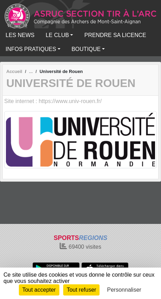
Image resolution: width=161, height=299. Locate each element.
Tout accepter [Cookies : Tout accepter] (39, 290)
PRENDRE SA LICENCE (115, 35)
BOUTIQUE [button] (86, 49)
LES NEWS (20, 35)
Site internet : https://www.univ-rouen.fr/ (53, 101)
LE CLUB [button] (57, 35)
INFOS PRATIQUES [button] (31, 49)
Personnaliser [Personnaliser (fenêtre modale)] (124, 290)
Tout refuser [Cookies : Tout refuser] (81, 290)
